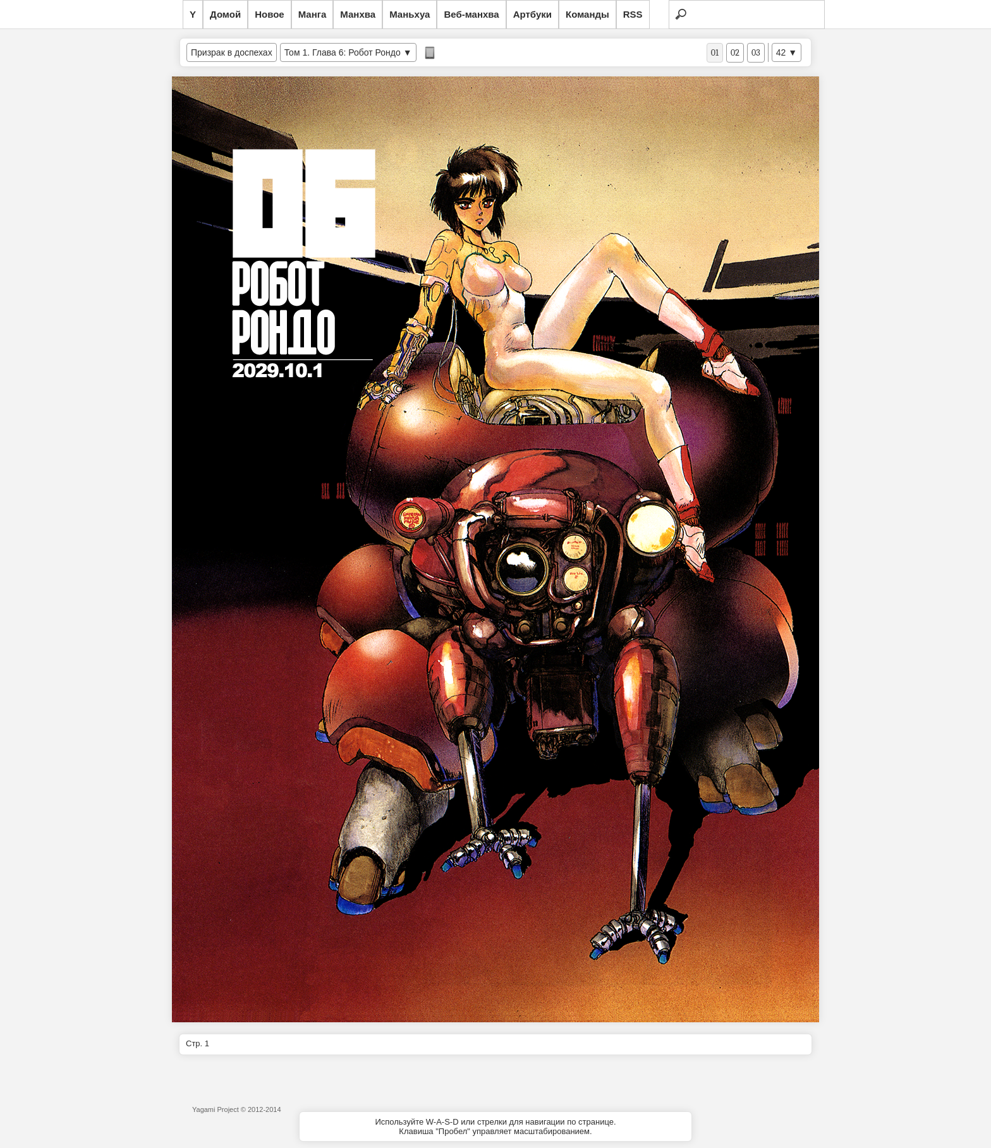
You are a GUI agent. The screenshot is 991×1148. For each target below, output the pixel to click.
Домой (225, 14)
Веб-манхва (471, 14)
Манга (312, 14)
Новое (269, 14)
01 (715, 52)
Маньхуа (409, 14)
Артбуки (532, 14)
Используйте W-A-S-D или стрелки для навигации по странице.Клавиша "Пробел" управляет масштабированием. (495, 1126)
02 (735, 52)
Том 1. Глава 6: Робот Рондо (342, 52)
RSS (633, 14)
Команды (587, 14)
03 (755, 52)
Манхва (357, 14)
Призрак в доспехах (231, 52)
